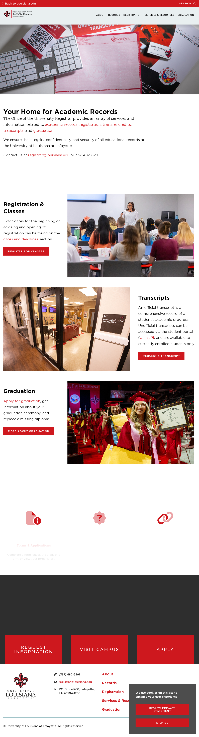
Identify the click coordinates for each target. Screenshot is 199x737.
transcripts (13, 130)
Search (189, 3)
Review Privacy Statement (162, 709)
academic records (61, 124)
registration (90, 124)
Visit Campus (99, 649)
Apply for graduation (21, 401)
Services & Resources (159, 15)
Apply (165, 649)
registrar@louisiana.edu (48, 155)
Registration (132, 15)
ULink (145, 337)
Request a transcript (161, 355)
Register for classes (26, 251)
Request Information (33, 649)
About (100, 15)
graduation (43, 130)
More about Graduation (28, 431)
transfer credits (117, 124)
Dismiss (162, 722)
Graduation (185, 15)
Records (114, 15)
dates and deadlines (20, 239)
